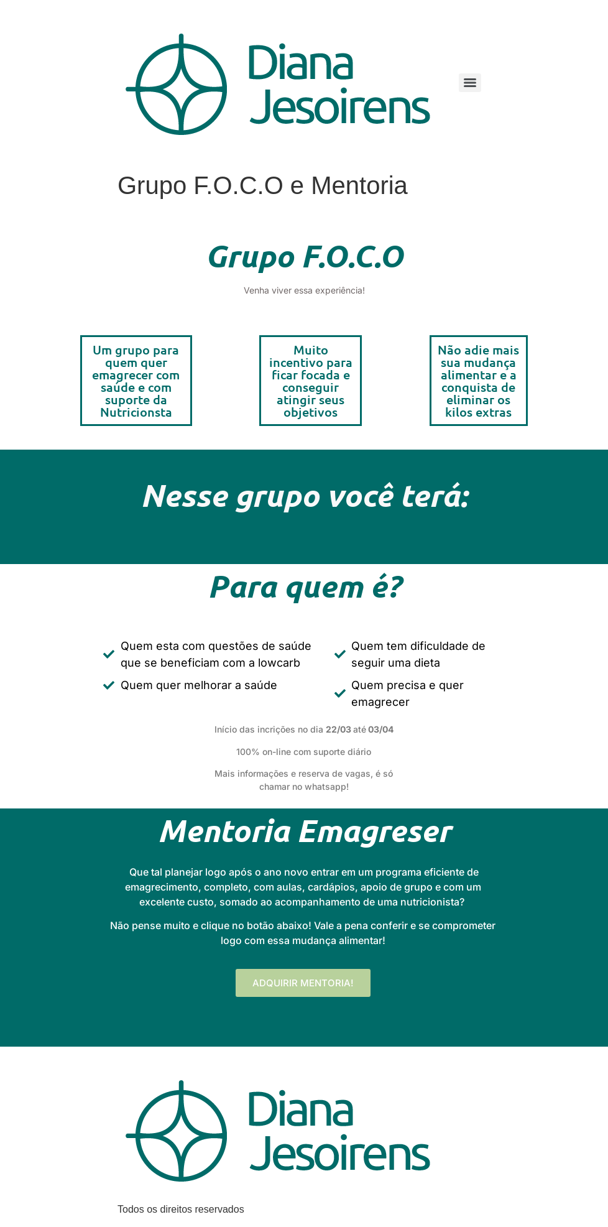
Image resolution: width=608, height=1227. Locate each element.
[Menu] (470, 82)
